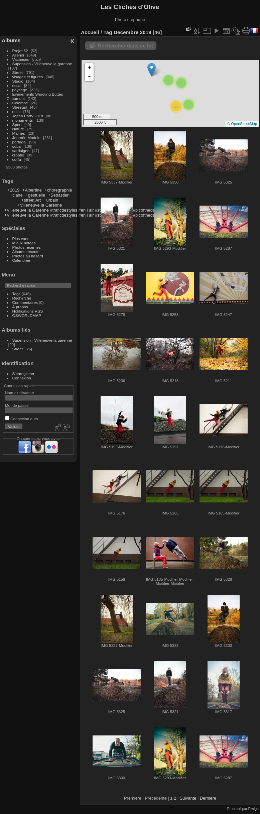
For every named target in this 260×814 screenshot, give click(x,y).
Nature (18, 129)
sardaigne (21, 150)
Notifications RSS (27, 311)
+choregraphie (58, 190)
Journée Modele (26, 137)
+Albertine (32, 190)
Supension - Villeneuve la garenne (42, 64)
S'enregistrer (23, 373)
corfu (16, 159)
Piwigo (253, 809)
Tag (107, 32)
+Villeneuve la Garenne (39, 205)
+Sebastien (59, 195)
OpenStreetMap (244, 124)
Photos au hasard (27, 256)
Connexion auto (21, 419)
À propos (20, 307)
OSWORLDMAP (26, 315)
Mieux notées (24, 243)
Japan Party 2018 (27, 116)
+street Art (31, 200)
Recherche (21, 298)
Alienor (18, 55)
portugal (19, 142)
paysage (19, 90)
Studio (17, 81)
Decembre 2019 (132, 32)
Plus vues (20, 238)
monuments (22, 120)
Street (17, 72)
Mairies (18, 133)
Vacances (20, 59)
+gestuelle (35, 195)
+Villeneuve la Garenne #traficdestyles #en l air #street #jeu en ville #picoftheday (80, 210)
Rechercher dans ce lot (125, 45)
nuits (16, 111)
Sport (17, 124)
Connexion (21, 378)
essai (16, 85)
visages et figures (27, 77)
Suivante (188, 798)
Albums (11, 40)
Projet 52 (20, 50)
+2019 (13, 190)
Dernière (208, 798)
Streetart (19, 107)
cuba (16, 146)
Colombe (20, 103)
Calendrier (21, 260)
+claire (16, 195)
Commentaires (25, 302)
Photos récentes (26, 247)
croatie (18, 155)
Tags (16, 294)
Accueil (90, 32)
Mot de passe (17, 405)
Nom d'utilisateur (19, 392)
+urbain (51, 200)
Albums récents (25, 251)
